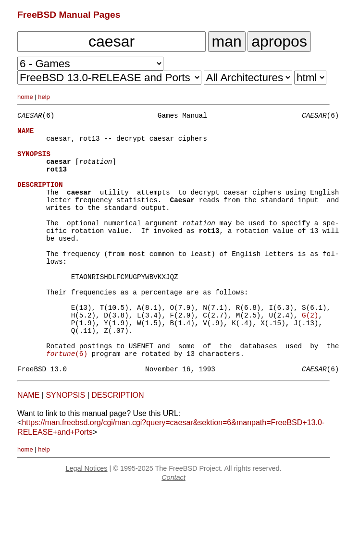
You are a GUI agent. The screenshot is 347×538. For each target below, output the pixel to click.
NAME (28, 444)
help (44, 96)
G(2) (310, 353)
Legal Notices (86, 517)
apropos (279, 41)
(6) (66, 399)
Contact (173, 526)
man (227, 41)
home (25, 96)
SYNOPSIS (65, 444)
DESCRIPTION (117, 444)
